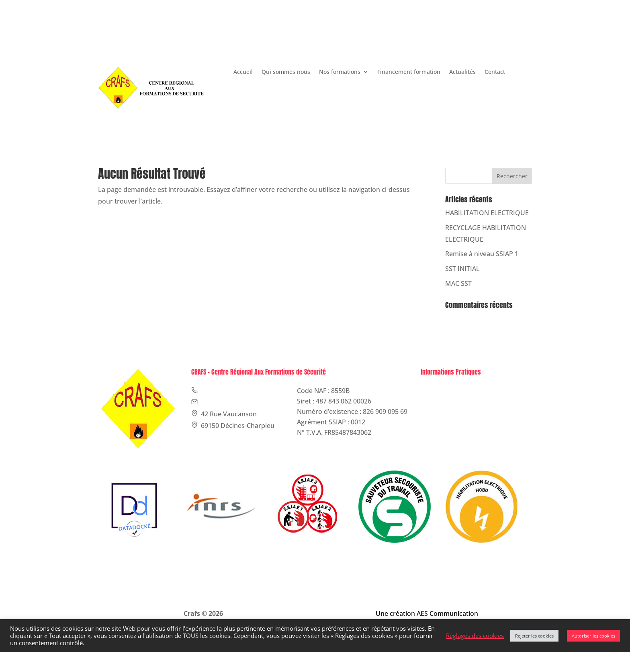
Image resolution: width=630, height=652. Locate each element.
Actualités (462, 72)
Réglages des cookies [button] (475, 635)
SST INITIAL (462, 268)
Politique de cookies (457, 401)
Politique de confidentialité (468, 411)
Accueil (243, 72)
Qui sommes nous (286, 72)
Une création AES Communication (427, 613)
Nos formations (339, 72)
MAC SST (458, 283)
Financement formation (408, 72)
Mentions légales (453, 390)
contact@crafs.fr (349, 38)
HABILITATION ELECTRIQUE (487, 212)
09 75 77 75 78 (286, 38)
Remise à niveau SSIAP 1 (481, 253)
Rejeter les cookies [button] (534, 636)
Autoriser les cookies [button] (593, 636)
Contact (495, 72)
